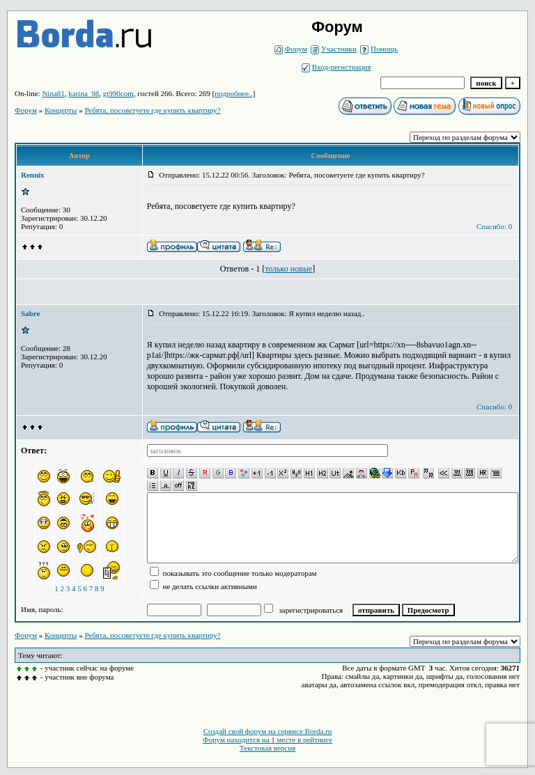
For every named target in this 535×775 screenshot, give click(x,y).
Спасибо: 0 (494, 226)
